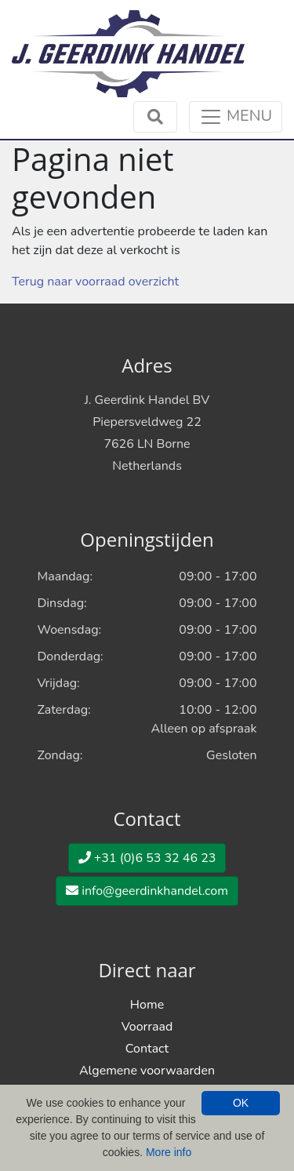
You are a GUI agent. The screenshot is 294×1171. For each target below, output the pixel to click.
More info (168, 1152)
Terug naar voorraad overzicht (95, 281)
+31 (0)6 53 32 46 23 (147, 858)
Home (147, 1004)
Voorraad (147, 1026)
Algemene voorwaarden (147, 1070)
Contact (147, 1048)
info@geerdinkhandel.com (147, 891)
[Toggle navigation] (235, 117)
